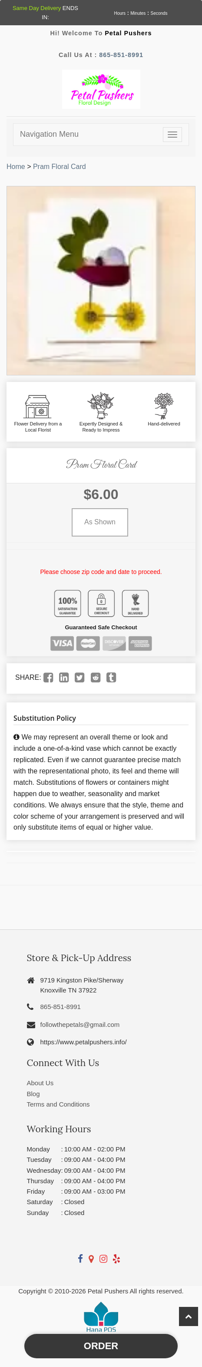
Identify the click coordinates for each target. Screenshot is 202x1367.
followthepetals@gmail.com (80, 1024)
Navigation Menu (49, 134)
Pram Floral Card (59, 166)
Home (16, 166)
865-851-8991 (121, 54)
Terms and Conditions (58, 1104)
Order (101, 1345)
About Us (40, 1083)
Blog (33, 1093)
